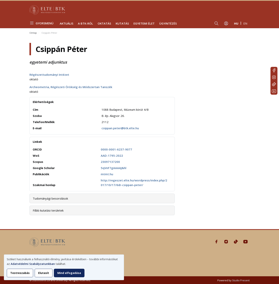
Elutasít (43, 273)
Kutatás (122, 23)
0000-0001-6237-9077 (116, 149)
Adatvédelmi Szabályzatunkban (33, 264)
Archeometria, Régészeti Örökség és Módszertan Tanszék (70, 87)
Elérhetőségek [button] (43, 102)
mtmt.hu (107, 174)
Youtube (273, 91)
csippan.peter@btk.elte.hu (120, 128)
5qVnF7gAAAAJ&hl (113, 168)
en (245, 23)
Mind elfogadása (69, 273)
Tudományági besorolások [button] (50, 198)
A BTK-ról (85, 23)
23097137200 (110, 162)
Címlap (33, 32)
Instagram (273, 77)
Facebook (273, 70)
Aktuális (66, 23)
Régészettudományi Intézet (49, 75)
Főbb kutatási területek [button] (48, 210)
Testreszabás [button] (20, 273)
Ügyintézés (168, 23)
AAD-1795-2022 (112, 155)
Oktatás (104, 23)
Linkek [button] (37, 142)
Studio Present (241, 280)
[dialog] (64, 267)
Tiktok (273, 84)
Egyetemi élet (144, 23)
